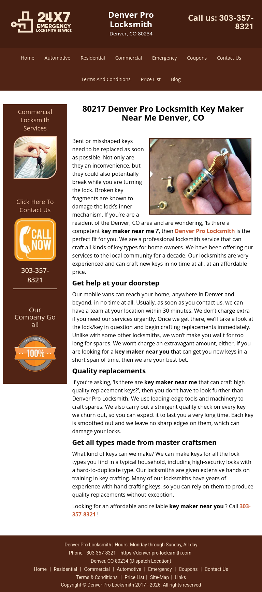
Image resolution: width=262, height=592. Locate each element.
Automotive (58, 57)
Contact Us (229, 57)
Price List (151, 79)
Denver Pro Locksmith (205, 231)
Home (27, 57)
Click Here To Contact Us (35, 206)
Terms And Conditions (105, 79)
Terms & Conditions (97, 577)
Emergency (164, 57)
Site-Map (159, 577)
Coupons (197, 57)
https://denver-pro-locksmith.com (155, 553)
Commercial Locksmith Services (35, 120)
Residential (93, 57)
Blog (176, 79)
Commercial (128, 57)
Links (180, 577)
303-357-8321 (236, 22)
